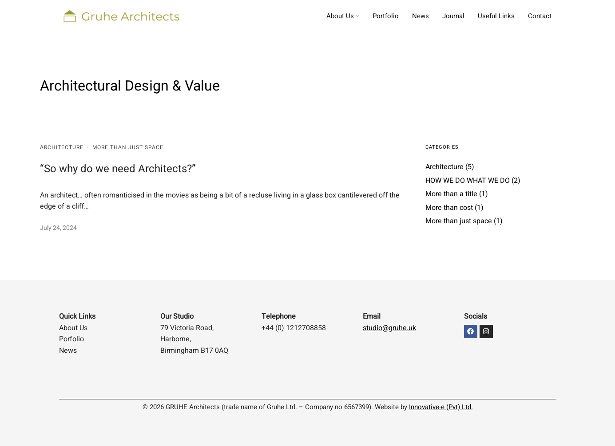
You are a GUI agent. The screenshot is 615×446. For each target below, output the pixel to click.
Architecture (61, 147)
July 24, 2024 (58, 228)
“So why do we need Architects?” (118, 169)
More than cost (449, 207)
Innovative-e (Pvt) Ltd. (441, 407)
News (420, 16)
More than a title (451, 194)
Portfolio (386, 16)
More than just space (127, 147)
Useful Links (496, 16)
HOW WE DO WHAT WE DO (467, 180)
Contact (540, 16)
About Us (340, 16)
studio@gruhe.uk (389, 328)
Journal (453, 16)
